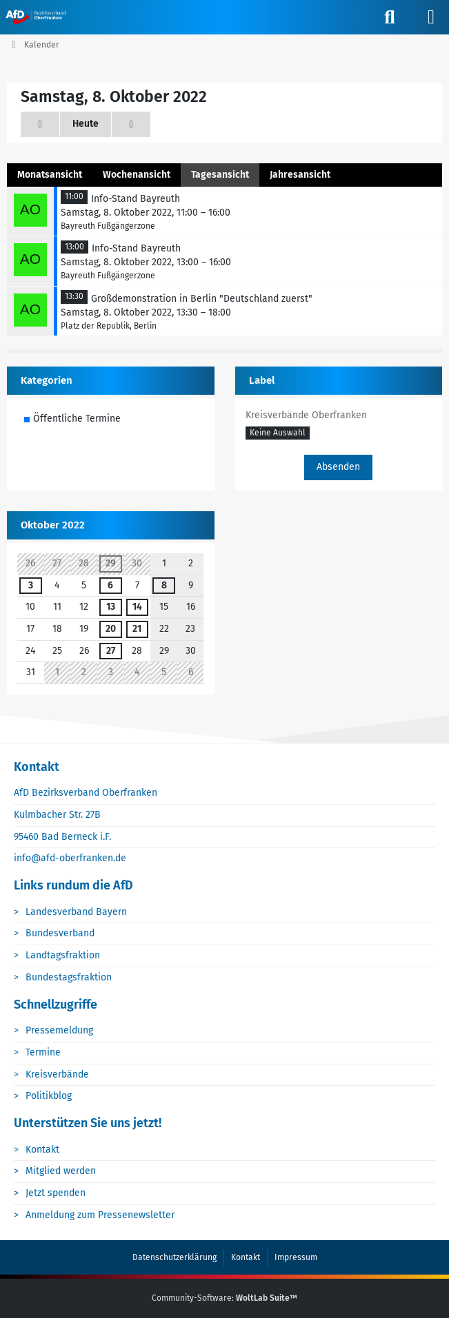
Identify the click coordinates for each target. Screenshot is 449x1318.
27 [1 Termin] (110, 651)
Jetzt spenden (56, 1193)
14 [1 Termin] (137, 606)
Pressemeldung (59, 1030)
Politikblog (49, 1096)
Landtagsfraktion (63, 955)
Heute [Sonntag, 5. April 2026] (85, 124)
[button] (278, 433)
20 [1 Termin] (111, 629)
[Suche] (389, 17)
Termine (43, 1052)
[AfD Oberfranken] (37, 16)
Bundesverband (60, 933)
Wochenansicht (136, 175)
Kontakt (42, 1149)
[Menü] (431, 17)
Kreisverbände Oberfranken (306, 415)
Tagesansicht (220, 175)
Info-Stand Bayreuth (135, 199)
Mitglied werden (61, 1171)
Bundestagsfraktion (69, 977)
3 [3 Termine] (30, 585)
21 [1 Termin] (136, 629)
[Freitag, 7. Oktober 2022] (40, 124)
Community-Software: (224, 1298)
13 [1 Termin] (110, 606)
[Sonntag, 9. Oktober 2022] (131, 124)
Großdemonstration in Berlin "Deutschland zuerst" (201, 299)
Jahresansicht (300, 175)
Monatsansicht (49, 175)
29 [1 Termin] (111, 563)
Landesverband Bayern (76, 912)
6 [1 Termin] (110, 585)
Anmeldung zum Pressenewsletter (100, 1215)
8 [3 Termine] (164, 585)
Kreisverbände (57, 1074)
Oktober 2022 (53, 525)
